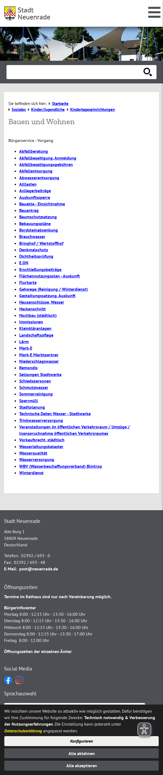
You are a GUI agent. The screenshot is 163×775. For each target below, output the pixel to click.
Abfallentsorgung (36, 171)
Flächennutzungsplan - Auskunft (49, 276)
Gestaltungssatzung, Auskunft (47, 295)
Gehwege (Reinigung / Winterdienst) (53, 289)
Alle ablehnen (82, 753)
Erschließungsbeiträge (40, 269)
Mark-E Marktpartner (38, 354)
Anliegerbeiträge (35, 190)
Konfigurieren (81, 741)
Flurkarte (28, 282)
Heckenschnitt (32, 309)
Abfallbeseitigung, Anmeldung (47, 158)
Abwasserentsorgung (39, 177)
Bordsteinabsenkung (38, 230)
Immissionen (31, 321)
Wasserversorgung (36, 459)
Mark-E (25, 348)
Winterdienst (31, 472)
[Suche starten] (148, 72)
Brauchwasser (32, 236)
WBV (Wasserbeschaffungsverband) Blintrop (60, 466)
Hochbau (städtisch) (38, 315)
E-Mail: (10, 568)
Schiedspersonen (35, 381)
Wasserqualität (33, 453)
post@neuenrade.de (38, 568)
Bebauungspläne (35, 223)
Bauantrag (29, 210)
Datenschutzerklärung (23, 730)
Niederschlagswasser (39, 361)
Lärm (24, 341)
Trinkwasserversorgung (41, 420)
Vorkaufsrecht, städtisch (41, 439)
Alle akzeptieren (81, 765)
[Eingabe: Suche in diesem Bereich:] (76, 72)
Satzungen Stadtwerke (40, 374)
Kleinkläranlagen (35, 328)
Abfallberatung (33, 151)
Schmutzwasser (33, 387)
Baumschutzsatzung (38, 216)
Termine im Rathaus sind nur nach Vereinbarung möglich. (58, 596)
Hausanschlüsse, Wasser (41, 302)
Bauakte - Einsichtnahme (42, 204)
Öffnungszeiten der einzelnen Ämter (38, 651)
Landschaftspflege (36, 335)
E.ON (23, 262)
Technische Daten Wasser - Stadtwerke (55, 413)
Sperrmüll (28, 400)
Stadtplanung (32, 407)
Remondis (28, 367)
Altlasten (28, 184)
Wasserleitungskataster (41, 446)
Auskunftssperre (34, 197)
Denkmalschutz (33, 249)
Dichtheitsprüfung (36, 256)
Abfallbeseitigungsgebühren (46, 164)
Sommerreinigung (36, 394)
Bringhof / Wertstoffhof (41, 243)
